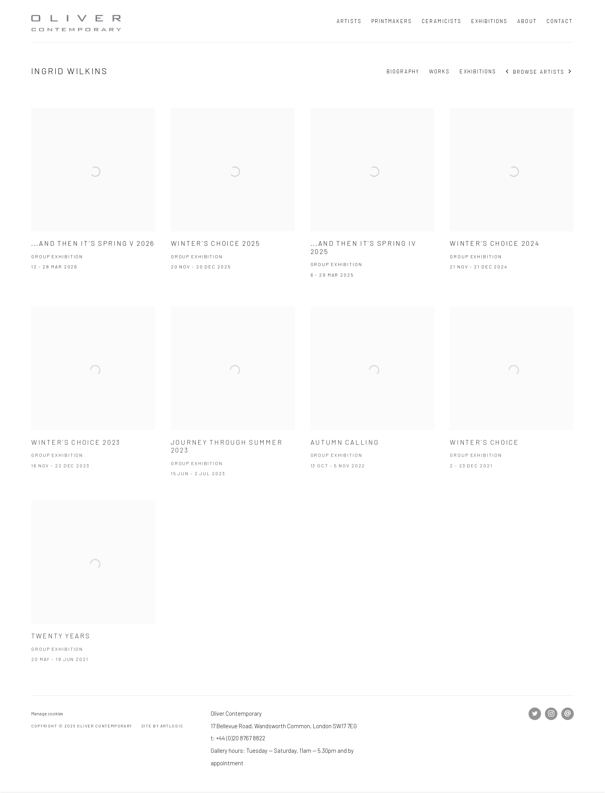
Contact (559, 21)
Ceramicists (441, 21)
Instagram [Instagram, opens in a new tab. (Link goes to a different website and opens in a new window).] (551, 714)
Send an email (567, 714)
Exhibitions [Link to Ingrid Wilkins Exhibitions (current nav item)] (478, 71)
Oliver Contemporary (78, 21)
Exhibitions (489, 21)
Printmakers (391, 21)
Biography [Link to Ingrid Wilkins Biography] (403, 71)
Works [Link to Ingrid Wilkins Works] (439, 71)
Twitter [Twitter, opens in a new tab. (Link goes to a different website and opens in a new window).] (535, 714)
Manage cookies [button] (47, 713)
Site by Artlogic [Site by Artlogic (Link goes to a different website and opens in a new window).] (162, 726)
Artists (349, 21)
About (526, 21)
